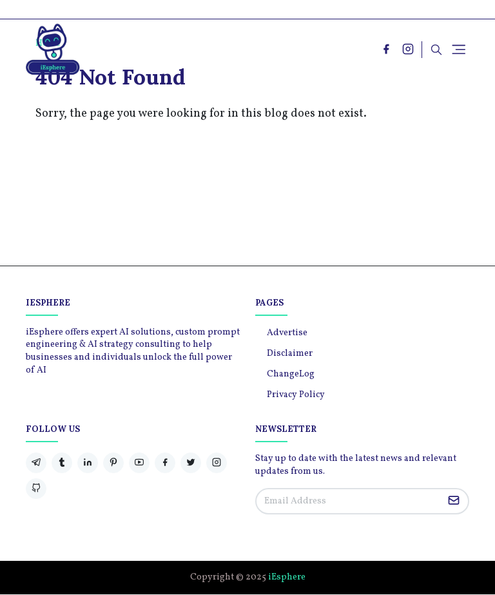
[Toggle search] (436, 49)
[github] (36, 488)
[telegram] (36, 463)
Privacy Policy (296, 395)
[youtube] (139, 463)
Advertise (287, 333)
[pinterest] (113, 463)
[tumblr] (62, 463)
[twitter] (190, 463)
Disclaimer (290, 353)
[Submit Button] (454, 501)
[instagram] (408, 49)
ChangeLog (291, 374)
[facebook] (386, 49)
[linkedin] (87, 463)
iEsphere (287, 577)
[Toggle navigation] (458, 49)
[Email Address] (348, 501)
